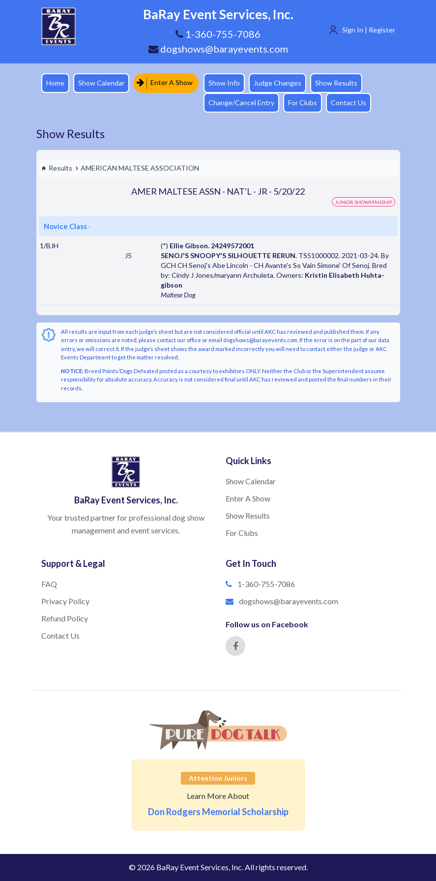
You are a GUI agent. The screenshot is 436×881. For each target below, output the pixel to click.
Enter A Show (165, 83)
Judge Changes (277, 83)
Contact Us (348, 102)
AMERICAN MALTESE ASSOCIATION (140, 168)
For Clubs (302, 102)
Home (55, 83)
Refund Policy (64, 618)
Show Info (224, 83)
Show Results (336, 83)
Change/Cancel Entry (241, 102)
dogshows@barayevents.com (218, 49)
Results (56, 168)
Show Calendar (101, 83)
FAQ (49, 583)
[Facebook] (235, 646)
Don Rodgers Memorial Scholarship (218, 811)
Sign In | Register (368, 30)
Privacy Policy (65, 601)
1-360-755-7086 (266, 583)
